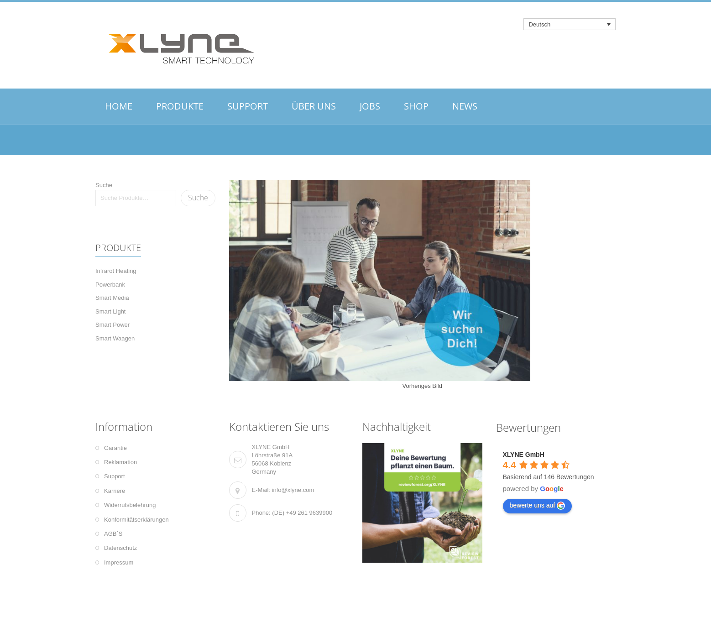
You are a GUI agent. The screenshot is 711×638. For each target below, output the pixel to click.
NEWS (464, 106)
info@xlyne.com (293, 489)
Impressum (118, 562)
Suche (103, 185)
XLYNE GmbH (523, 454)
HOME (118, 106)
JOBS (370, 106)
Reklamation (120, 462)
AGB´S (113, 533)
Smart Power (112, 324)
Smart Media (112, 297)
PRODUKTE (180, 106)
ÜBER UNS (314, 106)
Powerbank (110, 284)
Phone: (261, 512)
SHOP (416, 106)
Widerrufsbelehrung (130, 505)
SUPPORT (247, 106)
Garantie (115, 448)
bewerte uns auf (537, 506)
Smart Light (110, 311)
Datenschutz (120, 547)
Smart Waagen (115, 338)
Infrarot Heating (115, 270)
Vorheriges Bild (422, 385)
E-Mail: (261, 489)
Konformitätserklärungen (136, 519)
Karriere (114, 490)
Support (114, 476)
